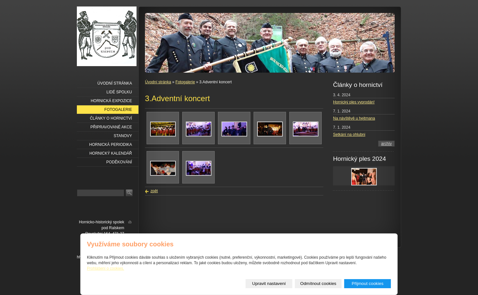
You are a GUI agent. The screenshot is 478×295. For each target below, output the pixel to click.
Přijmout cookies (368, 283)
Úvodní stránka (158, 82)
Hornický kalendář (111, 153)
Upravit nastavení (269, 283)
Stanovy (123, 136)
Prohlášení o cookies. (105, 268)
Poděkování (119, 162)
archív (386, 143)
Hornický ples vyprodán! (354, 102)
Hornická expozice (111, 101)
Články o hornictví (111, 118)
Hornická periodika (110, 144)
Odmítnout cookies (318, 283)
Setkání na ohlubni (349, 134)
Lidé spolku (119, 92)
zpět (154, 191)
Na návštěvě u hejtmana (354, 118)
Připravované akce (111, 127)
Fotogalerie (185, 82)
